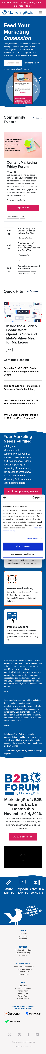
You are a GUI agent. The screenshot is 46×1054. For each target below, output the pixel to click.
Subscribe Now (32, 63)
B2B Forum (23, 955)
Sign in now (27, 69)
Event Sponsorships (24, 969)
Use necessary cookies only (23, 554)
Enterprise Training (23, 953)
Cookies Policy (23, 999)
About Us (23, 934)
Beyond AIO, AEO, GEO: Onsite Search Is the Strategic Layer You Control (21, 371)
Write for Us (24, 972)
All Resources (34, 291)
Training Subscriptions (23, 950)
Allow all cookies (23, 546)
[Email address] (13, 63)
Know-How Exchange (23, 988)
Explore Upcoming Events (23, 491)
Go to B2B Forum (23, 793)
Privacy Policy (23, 996)
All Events (37, 119)
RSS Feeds (23, 936)
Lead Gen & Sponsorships (24, 967)
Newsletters (23, 939)
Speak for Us (24, 974)
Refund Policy (23, 991)
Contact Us (23, 986)
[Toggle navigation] (40, 12)
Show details (33, 538)
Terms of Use (23, 993)
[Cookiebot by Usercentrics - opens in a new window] (32, 498)
